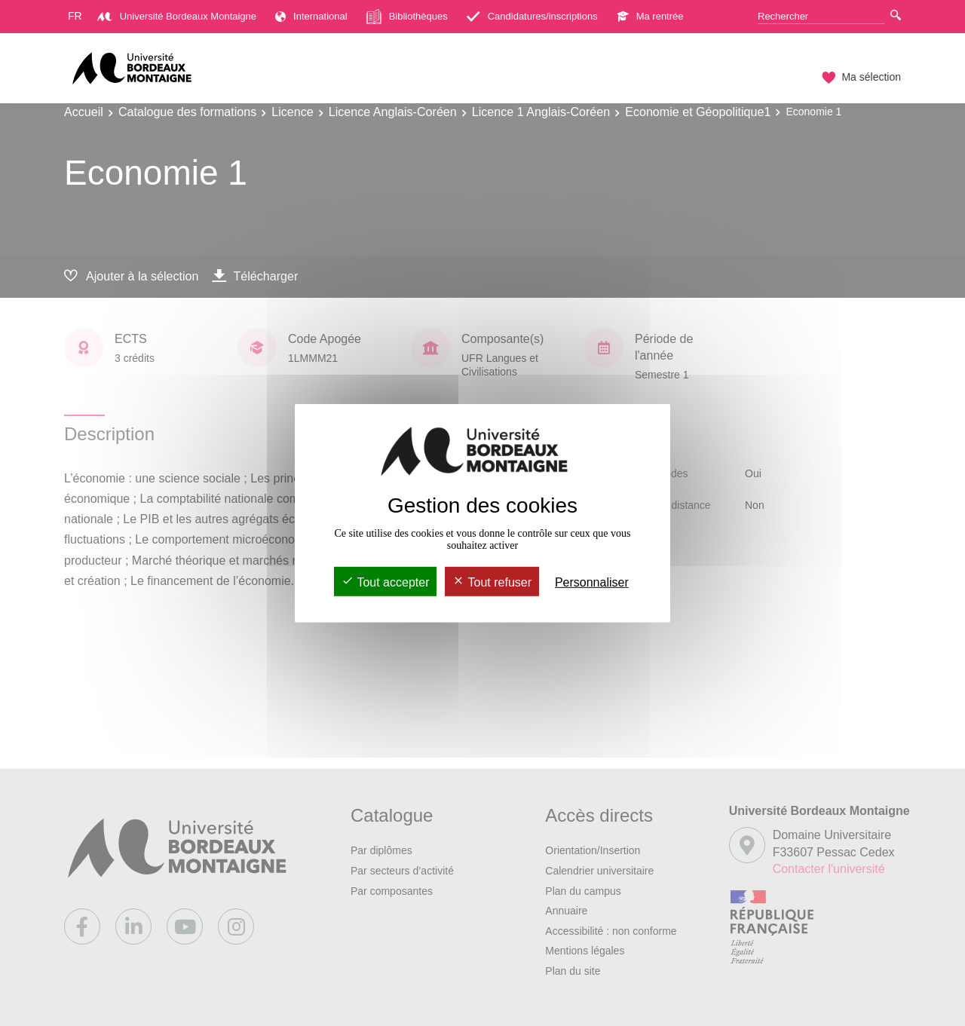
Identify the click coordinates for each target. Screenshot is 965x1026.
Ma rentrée (650, 16)
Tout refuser (492, 582)
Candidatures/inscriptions (532, 16)
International (311, 16)
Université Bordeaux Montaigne (176, 16)
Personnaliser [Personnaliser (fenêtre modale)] (592, 582)
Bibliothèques (407, 16)
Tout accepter (385, 582)
